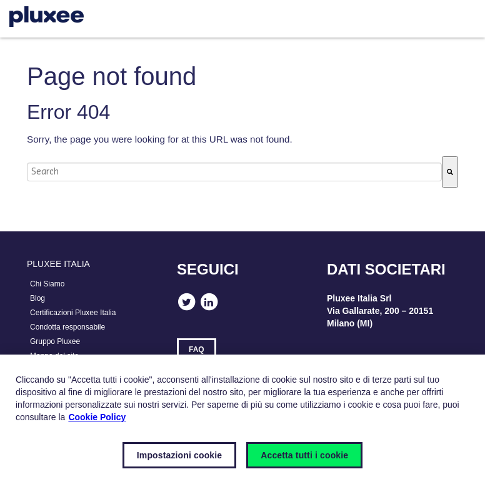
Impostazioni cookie (179, 455)
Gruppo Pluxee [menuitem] (55, 341)
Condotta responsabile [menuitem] (67, 327)
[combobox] (234, 172)
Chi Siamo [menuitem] (47, 284)
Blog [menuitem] (37, 298)
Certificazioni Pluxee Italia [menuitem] (73, 312)
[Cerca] (450, 172)
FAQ (196, 349)
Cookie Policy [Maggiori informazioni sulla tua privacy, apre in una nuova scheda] (97, 417)
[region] (242, 424)
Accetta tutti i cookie (304, 455)
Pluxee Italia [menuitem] (58, 264)
